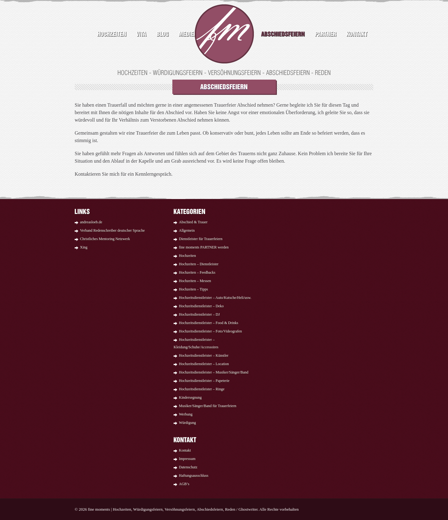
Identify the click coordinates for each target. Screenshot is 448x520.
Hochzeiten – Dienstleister (198, 264)
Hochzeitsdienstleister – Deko (201, 306)
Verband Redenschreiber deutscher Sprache (112, 230)
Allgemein (187, 230)
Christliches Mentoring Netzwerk (105, 239)
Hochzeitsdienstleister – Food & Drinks (208, 323)
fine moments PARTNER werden (204, 247)
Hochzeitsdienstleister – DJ (199, 314)
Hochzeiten (187, 255)
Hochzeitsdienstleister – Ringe (202, 389)
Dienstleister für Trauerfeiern (200, 239)
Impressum (187, 459)
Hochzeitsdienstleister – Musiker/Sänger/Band (213, 372)
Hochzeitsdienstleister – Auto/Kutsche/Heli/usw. (215, 297)
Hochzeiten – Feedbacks (197, 272)
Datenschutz (188, 467)
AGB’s (184, 484)
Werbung (186, 414)
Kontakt (185, 450)
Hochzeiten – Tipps (193, 289)
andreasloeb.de (91, 222)
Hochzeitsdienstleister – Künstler (203, 355)
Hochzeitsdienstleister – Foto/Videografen (210, 331)
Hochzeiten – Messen (195, 281)
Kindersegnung (190, 397)
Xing (83, 247)
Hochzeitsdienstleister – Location (204, 364)
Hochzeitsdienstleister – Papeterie (204, 380)
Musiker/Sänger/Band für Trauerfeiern (207, 406)
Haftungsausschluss (193, 475)
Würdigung (187, 422)
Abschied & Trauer (193, 222)
